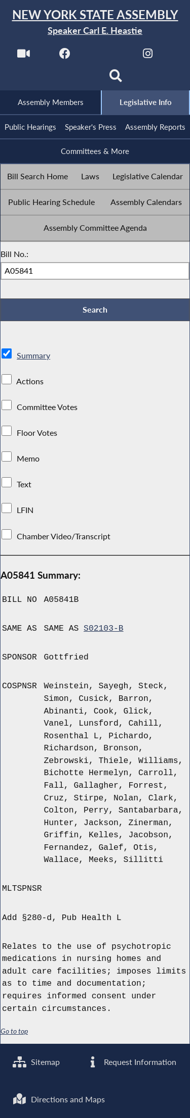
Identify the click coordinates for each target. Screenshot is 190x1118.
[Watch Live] (23, 56)
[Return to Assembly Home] (95, 22)
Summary (33, 355)
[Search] (115, 79)
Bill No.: (14, 254)
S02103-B (104, 628)
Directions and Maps (59, 1099)
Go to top (14, 1031)
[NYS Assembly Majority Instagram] (147, 56)
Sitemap (36, 1061)
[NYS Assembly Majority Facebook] (65, 56)
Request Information (131, 1061)
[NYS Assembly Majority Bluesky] (74, 79)
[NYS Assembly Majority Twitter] (106, 56)
